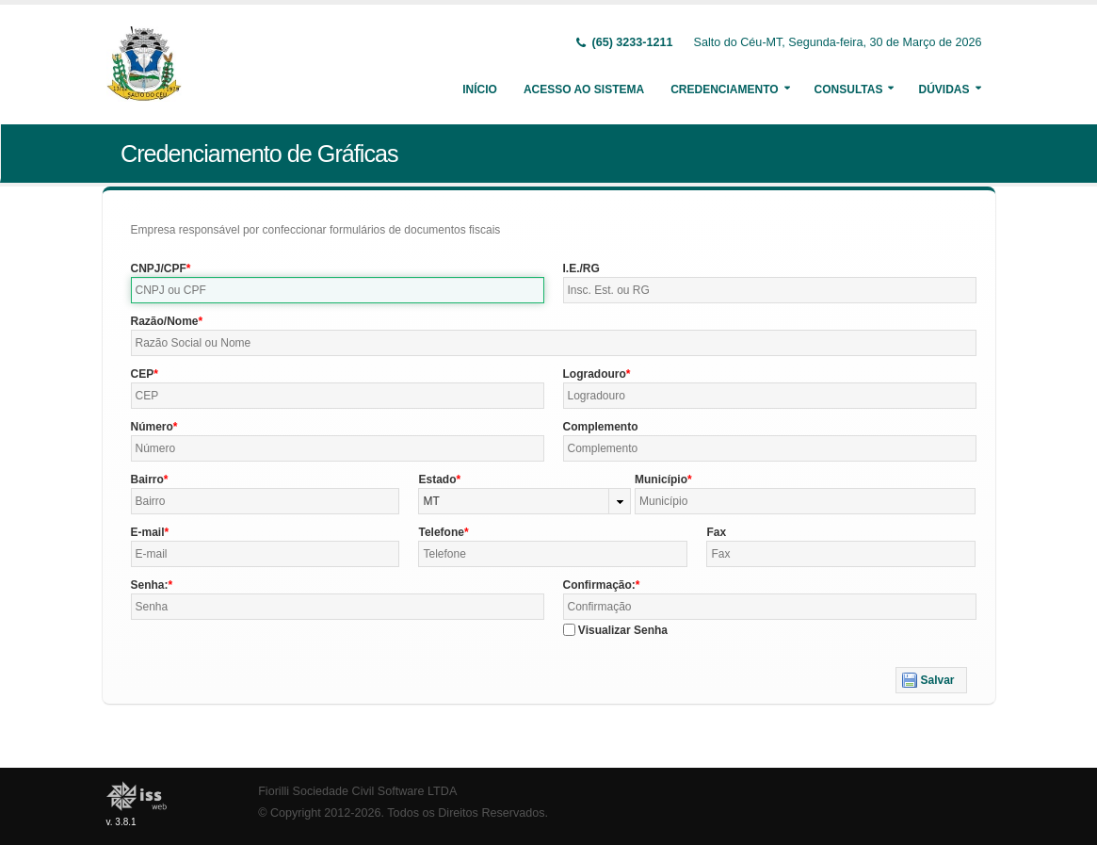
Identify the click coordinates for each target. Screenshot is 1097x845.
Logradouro (594, 374)
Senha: (150, 585)
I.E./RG (581, 268)
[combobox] (524, 501)
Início (479, 89)
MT (431, 501)
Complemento (600, 426)
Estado (437, 479)
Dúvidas (943, 89)
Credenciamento (724, 89)
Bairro (147, 479)
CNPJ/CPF (158, 268)
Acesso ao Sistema (584, 89)
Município (661, 479)
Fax (716, 532)
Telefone (440, 532)
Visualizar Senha (623, 630)
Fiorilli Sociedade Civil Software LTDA (357, 791)
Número (152, 426)
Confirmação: (599, 585)
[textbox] (337, 290)
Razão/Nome (165, 321)
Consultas (849, 89)
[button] (930, 680)
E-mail (148, 532)
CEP (142, 374)
